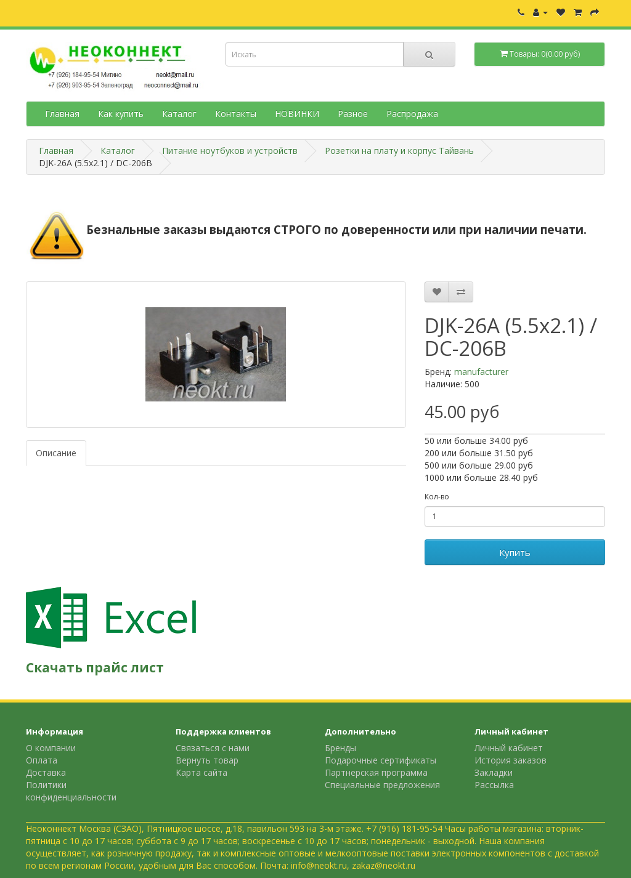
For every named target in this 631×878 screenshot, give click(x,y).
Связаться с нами (213, 748)
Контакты (235, 113)
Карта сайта (201, 772)
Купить (515, 552)
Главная (62, 113)
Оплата (41, 760)
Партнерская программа (376, 772)
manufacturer (481, 371)
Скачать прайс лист (95, 667)
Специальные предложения (382, 785)
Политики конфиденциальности (71, 791)
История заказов (510, 760)
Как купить (121, 113)
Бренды (340, 748)
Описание (56, 453)
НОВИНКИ (297, 113)
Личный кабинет (508, 748)
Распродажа (412, 113)
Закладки (493, 772)
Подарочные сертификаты (380, 760)
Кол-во (437, 496)
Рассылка (494, 785)
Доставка (46, 772)
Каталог (179, 113)
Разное (353, 113)
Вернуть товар (207, 760)
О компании (51, 748)
